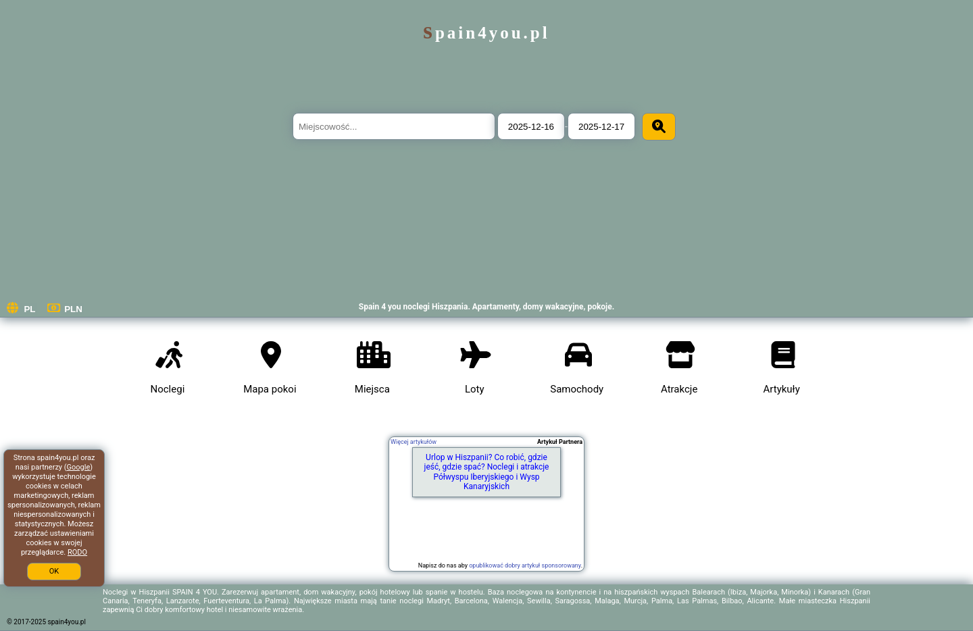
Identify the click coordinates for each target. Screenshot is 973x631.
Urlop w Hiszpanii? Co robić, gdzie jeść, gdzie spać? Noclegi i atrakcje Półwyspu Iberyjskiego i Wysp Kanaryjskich (486, 472)
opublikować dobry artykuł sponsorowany (524, 565)
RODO (77, 552)
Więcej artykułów (413, 441)
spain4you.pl (486, 33)
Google (79, 467)
